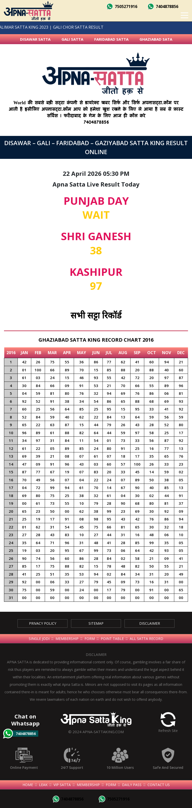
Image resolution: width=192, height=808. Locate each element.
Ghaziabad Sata (156, 39)
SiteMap (96, 623)
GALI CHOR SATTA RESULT (68, 27)
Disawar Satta (35, 39)
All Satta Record (146, 638)
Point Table (112, 638)
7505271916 (121, 6)
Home (27, 784)
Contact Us (159, 784)
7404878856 (162, 6)
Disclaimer (149, 623)
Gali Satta (72, 39)
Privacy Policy (42, 623)
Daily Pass (132, 784)
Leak (43, 784)
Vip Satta (62, 784)
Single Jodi (39, 638)
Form (89, 638)
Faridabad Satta (111, 39)
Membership (67, 638)
